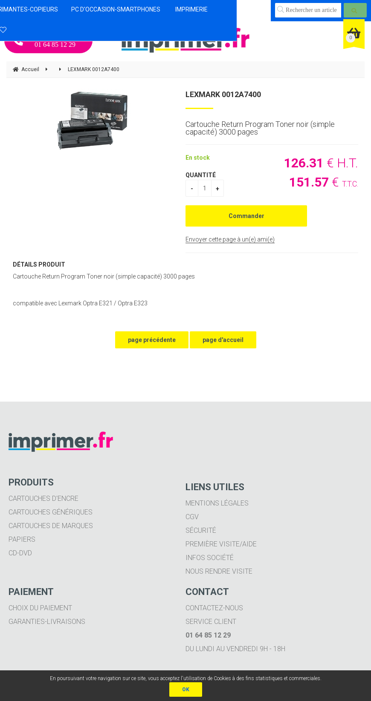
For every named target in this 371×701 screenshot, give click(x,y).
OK (185, 689)
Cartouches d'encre (43, 498)
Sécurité (201, 530)
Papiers (22, 539)
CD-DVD (20, 553)
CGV (192, 517)
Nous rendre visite (219, 571)
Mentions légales (217, 503)
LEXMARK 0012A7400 (223, 94)
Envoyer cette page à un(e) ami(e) (230, 239)
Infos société (210, 558)
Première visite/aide (221, 544)
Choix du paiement (40, 608)
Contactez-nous (214, 608)
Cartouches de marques (51, 526)
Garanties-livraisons (47, 622)
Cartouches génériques (51, 512)
